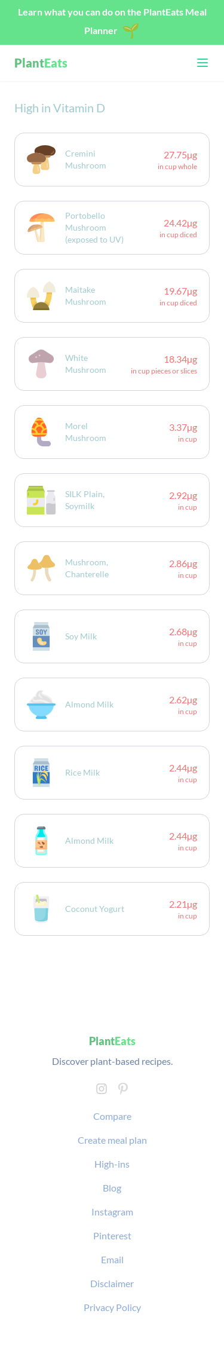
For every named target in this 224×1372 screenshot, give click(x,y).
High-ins (112, 1163)
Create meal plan (112, 1140)
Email (112, 1259)
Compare (112, 1116)
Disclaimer (112, 1283)
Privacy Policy (112, 1307)
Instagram (112, 1211)
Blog (112, 1187)
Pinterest (112, 1235)
